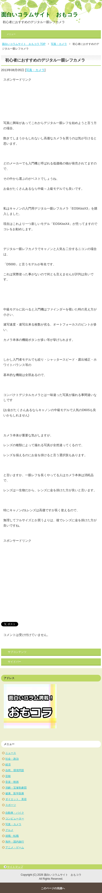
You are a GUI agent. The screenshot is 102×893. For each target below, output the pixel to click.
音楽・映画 (12, 781)
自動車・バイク (14, 812)
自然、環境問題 (14, 770)
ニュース (10, 753)
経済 (8, 764)
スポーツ (10, 805)
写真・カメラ (35, 70)
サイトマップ (15, 866)
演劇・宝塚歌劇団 (16, 787)
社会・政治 (12, 758)
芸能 (8, 776)
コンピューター (14, 818)
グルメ (9, 830)
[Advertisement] (38, 99)
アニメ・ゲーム (14, 847)
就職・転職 (12, 835)
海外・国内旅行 (14, 841)
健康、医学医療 (14, 793)
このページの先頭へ (53, 888)
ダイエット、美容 (16, 799)
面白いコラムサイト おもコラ (39, 15)
